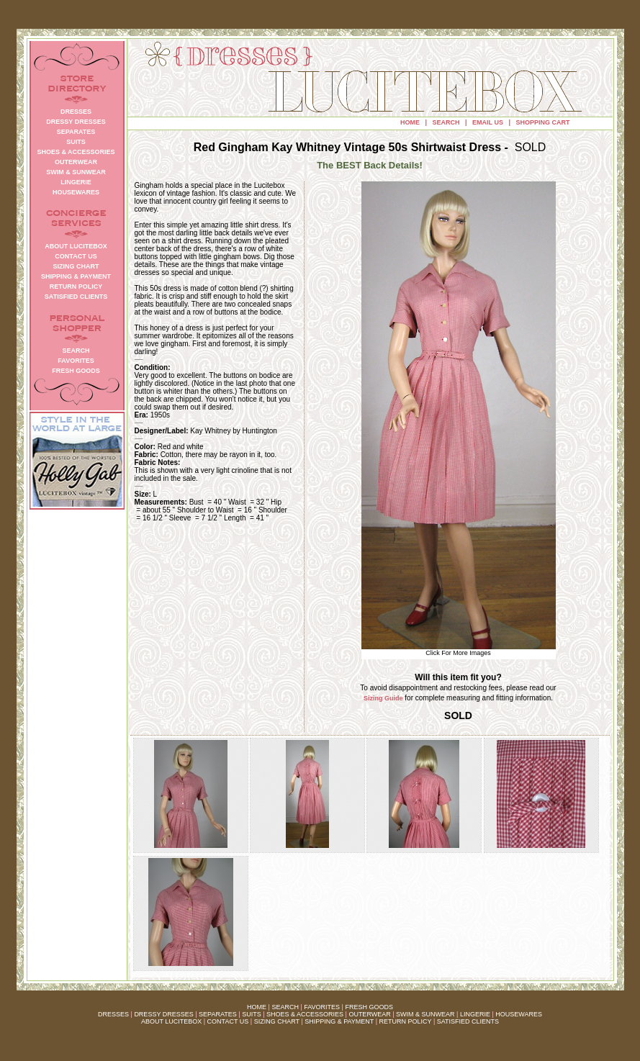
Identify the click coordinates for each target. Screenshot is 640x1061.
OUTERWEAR (369, 1014)
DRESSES (113, 1014)
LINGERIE (475, 1014)
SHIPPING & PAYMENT (339, 1021)
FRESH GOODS (369, 1007)
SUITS (251, 1014)
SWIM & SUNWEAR (425, 1014)
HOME (410, 122)
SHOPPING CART (542, 122)
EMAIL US (487, 122)
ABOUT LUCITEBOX (171, 1021)
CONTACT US (228, 1021)
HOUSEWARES (518, 1014)
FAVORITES (322, 1007)
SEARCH (446, 122)
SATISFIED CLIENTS (468, 1021)
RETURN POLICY (405, 1021)
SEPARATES (218, 1014)
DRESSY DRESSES (163, 1014)
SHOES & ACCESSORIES (304, 1014)
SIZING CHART (276, 1021)
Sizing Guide (383, 698)
